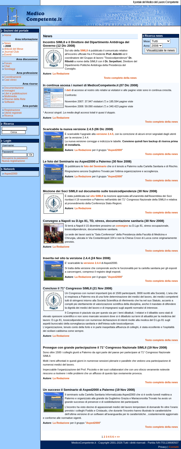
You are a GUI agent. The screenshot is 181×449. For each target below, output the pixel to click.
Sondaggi (9, 68)
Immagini (9, 90)
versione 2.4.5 (105, 134)
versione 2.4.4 (92, 263)
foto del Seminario (95, 166)
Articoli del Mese (13, 48)
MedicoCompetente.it (31, 16)
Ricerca (8, 115)
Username (14, 147)
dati (68, 90)
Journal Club (11, 51)
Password (14, 153)
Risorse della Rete (14, 99)
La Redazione (61, 73)
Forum (8, 63)
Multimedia (10, 96)
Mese (157, 41)
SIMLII (84, 50)
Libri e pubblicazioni (15, 93)
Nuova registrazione (13, 160)
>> (118, 436)
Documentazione (14, 87)
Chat (7, 66)
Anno (153, 45)
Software (9, 101)
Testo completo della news (120, 77)
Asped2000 (10, 173)
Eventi (8, 54)
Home (7, 35)
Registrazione (12, 109)
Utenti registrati (13, 112)
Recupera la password (15, 158)
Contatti (174, 446)
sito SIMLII (96, 196)
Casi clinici (10, 79)
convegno (122, 225)
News (7, 43)
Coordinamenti (12, 76)
